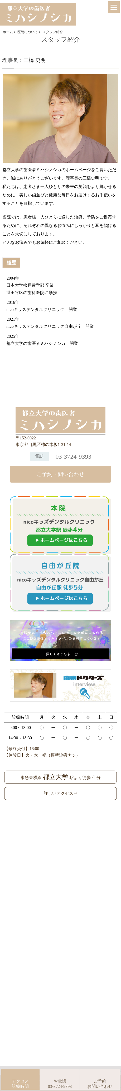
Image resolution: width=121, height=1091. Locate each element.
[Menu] (114, 7)
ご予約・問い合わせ (60, 474)
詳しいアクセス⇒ (61, 793)
